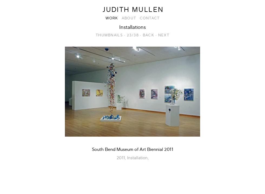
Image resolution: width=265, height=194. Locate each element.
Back (148, 35)
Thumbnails (109, 35)
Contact (150, 18)
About (129, 18)
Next (163, 35)
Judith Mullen (133, 9)
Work (111, 18)
